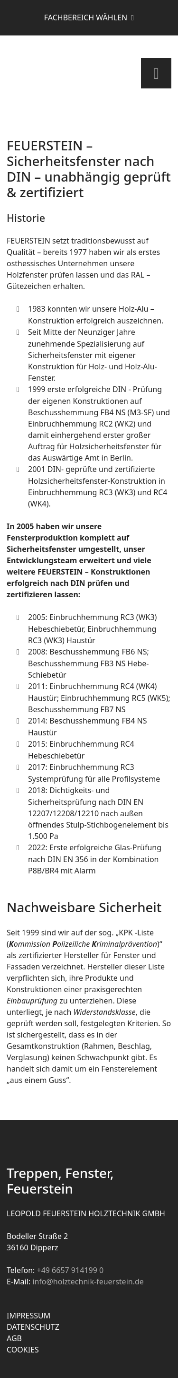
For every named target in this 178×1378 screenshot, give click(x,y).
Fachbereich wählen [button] (86, 17)
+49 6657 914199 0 (70, 1270)
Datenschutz (33, 1327)
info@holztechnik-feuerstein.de (88, 1281)
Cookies (23, 1349)
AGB (14, 1338)
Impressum (28, 1315)
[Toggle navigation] (156, 73)
